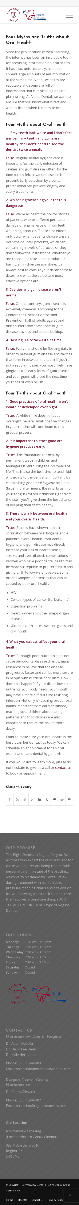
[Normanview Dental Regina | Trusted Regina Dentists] (33, 15)
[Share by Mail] (69, 799)
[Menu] (67, 15)
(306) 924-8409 (29, 1063)
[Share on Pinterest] (32, 799)
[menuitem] (67, 15)
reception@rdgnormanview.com (41, 1105)
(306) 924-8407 (29, 1100)
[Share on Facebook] (9, 799)
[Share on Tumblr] (47, 799)
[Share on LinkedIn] (39, 799)
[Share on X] (17, 799)
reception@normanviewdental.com (43, 1069)
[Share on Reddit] (61, 799)
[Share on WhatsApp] (24, 799)
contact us (63, 767)
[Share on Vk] (54, 799)
